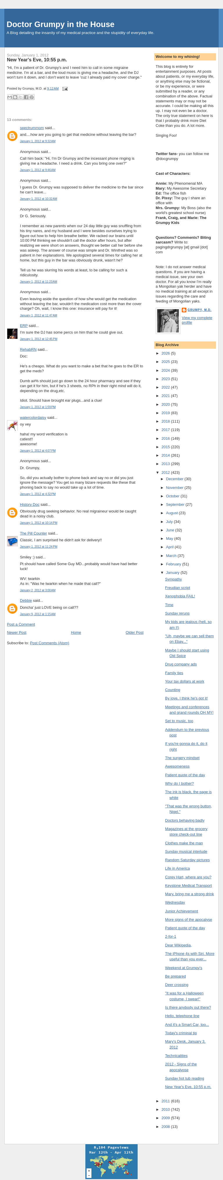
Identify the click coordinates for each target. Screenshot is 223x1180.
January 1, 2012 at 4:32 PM (38, 494)
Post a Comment (21, 624)
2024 (166, 370)
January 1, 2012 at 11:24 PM (38, 546)
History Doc (29, 504)
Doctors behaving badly (185, 820)
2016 (166, 438)
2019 (166, 413)
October (173, 496)
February (174, 564)
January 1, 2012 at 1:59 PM (38, 407)
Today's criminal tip (181, 1033)
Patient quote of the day (185, 775)
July (170, 521)
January (173, 572)
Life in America (177, 868)
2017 (166, 430)
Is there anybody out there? (188, 1007)
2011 (166, 1101)
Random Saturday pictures (187, 860)
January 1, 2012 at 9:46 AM (37, 170)
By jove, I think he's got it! (186, 698)
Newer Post (16, 632)
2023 (166, 379)
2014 (166, 455)
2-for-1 (170, 936)
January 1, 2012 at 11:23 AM (38, 281)
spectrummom (32, 128)
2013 (166, 464)
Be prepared (175, 976)
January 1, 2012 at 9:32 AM (37, 141)
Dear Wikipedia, (178, 945)
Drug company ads (181, 664)
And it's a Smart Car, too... (187, 1024)
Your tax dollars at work (184, 681)
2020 (166, 404)
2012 (166, 472)
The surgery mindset (182, 758)
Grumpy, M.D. (199, 310)
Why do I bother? (179, 783)
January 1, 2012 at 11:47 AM (38, 315)
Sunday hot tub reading (184, 1078)
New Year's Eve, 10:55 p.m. (37, 59)
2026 (166, 353)
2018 (166, 421)
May (170, 538)
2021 (166, 396)
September (176, 504)
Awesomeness (177, 766)
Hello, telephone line (182, 1016)
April (170, 547)
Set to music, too (179, 721)
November (175, 487)
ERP (24, 325)
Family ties (174, 673)
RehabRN (28, 349)
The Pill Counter (33, 533)
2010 (166, 1109)
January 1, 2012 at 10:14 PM (38, 522)
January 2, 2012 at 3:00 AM (37, 590)
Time (169, 605)
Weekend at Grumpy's (183, 968)
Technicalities (176, 1055)
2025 (166, 361)
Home (76, 632)
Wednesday (175, 902)
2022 (166, 387)
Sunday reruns (177, 613)
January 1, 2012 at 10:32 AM (38, 198)
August (172, 513)
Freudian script (177, 587)
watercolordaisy (33, 417)
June (170, 530)
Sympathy (173, 579)
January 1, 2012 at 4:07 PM (38, 450)
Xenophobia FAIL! (180, 596)
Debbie (26, 600)
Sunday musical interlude (186, 851)
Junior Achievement (181, 911)
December (175, 479)
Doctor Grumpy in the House (61, 24)
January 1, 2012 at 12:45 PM (38, 339)
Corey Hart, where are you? (188, 877)
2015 (166, 447)
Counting (172, 690)
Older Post (134, 632)
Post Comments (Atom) (49, 643)
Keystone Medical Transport (188, 885)
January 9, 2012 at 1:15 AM (37, 614)
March (172, 555)
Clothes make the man (184, 843)
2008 (166, 1126)
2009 (166, 1118)
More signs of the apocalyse (188, 919)
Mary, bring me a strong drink (189, 894)
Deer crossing (176, 985)
